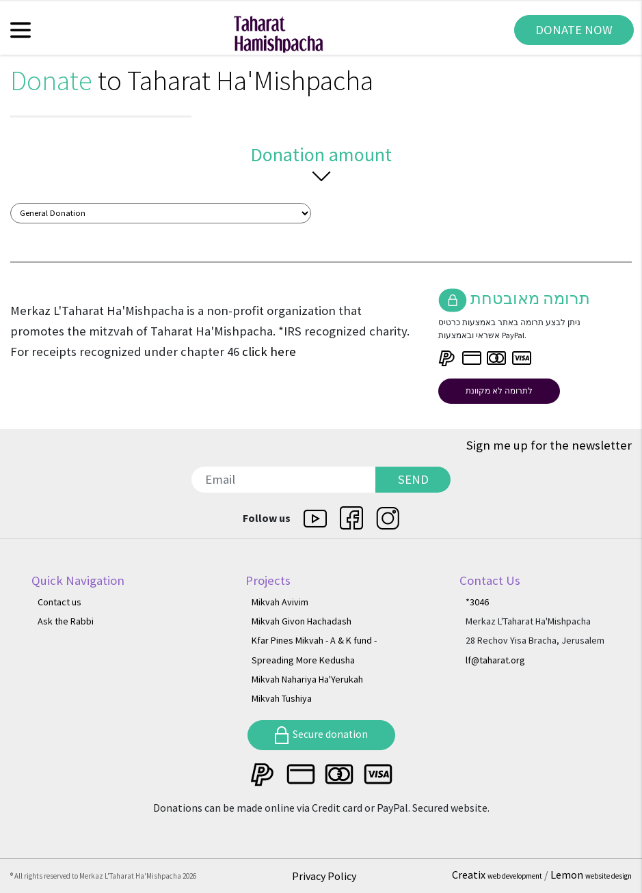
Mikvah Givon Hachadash (301, 621)
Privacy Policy (324, 876)
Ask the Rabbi (66, 621)
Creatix (498, 874)
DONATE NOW (574, 30)
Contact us (59, 602)
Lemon (591, 874)
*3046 (477, 602)
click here (269, 351)
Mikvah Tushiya (282, 698)
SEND (413, 479)
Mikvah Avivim (280, 602)
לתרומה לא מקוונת (499, 390)
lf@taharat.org (495, 660)
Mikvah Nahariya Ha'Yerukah (307, 679)
